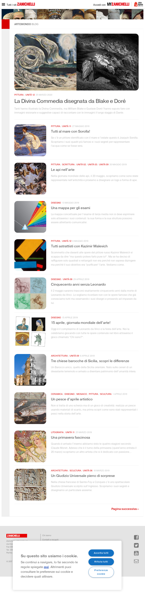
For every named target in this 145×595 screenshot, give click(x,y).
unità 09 (104, 183)
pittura (19, 113)
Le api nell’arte (63, 188)
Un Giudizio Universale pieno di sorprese (83, 494)
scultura (106, 412)
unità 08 (67, 297)
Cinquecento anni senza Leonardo (78, 303)
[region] (67, 565)
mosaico (81, 412)
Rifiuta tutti (101, 561)
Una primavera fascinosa (70, 456)
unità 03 (92, 183)
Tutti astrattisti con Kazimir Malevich (79, 264)
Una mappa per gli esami (70, 226)
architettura (59, 374)
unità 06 (87, 489)
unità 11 (66, 144)
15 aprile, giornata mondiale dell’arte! (81, 341)
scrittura (68, 183)
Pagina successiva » (125, 527)
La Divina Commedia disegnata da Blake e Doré (70, 119)
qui (46, 567)
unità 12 (30, 113)
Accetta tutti (101, 553)
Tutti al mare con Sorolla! (70, 150)
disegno (56, 221)
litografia (57, 450)
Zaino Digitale (137, 4)
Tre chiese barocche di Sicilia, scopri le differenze (90, 379)
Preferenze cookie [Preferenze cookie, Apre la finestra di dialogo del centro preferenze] (101, 572)
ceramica (57, 412)
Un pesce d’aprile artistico (72, 417)
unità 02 (81, 183)
